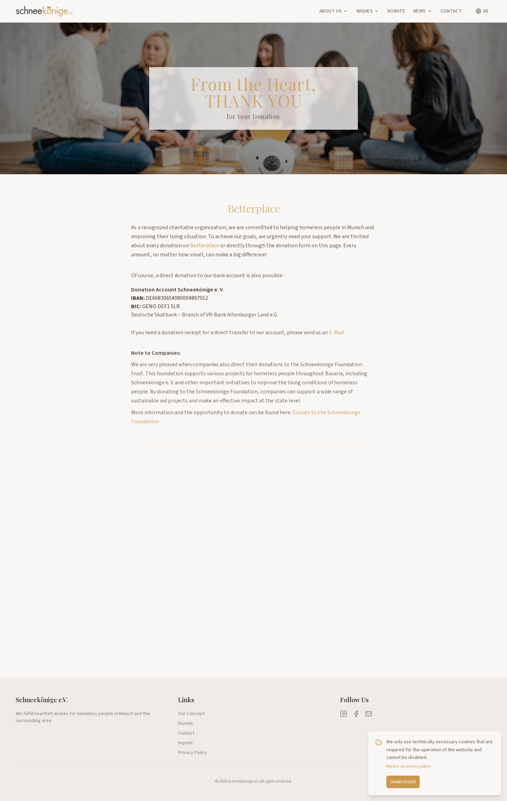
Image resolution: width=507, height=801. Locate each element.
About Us (333, 11)
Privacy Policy (192, 752)
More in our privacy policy (408, 766)
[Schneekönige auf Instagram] (343, 713)
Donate (396, 11)
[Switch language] (482, 11)
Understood (403, 781)
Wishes (367, 11)
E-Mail (336, 338)
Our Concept (191, 713)
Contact (451, 11)
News (422, 11)
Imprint (185, 742)
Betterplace (204, 245)
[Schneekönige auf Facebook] (356, 713)
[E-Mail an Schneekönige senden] (368, 713)
